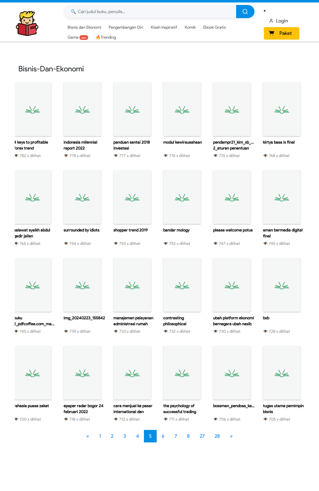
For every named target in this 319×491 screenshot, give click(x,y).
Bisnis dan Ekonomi (84, 27)
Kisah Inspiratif (164, 27)
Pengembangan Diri (126, 27)
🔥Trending (106, 37)
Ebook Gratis (214, 27)
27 (202, 436)
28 (217, 436)
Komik (190, 27)
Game (78, 37)
